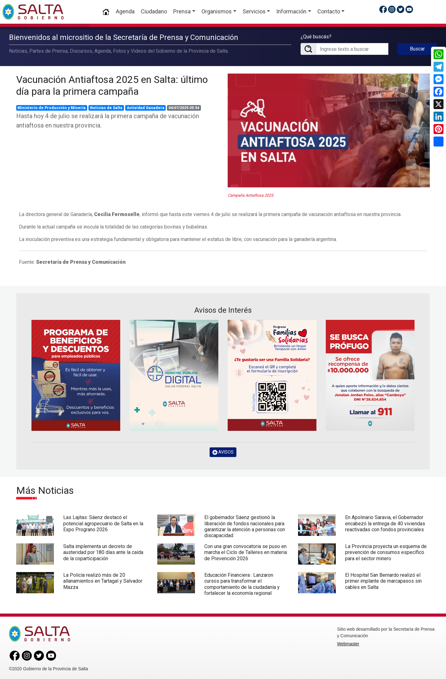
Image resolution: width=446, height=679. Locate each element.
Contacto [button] (328, 11)
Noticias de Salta (106, 107)
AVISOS (223, 451)
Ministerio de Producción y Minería (51, 107)
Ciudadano (154, 11)
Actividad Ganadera (145, 107)
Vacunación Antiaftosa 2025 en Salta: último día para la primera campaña (112, 85)
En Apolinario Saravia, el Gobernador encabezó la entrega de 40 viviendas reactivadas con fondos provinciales (385, 523)
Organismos (217, 11)
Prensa (182, 11)
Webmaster (348, 643)
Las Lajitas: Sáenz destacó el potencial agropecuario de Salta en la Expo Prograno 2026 (103, 523)
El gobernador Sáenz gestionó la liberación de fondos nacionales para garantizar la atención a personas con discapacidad (244, 526)
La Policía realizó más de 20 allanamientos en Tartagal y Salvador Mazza (102, 580)
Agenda (125, 11)
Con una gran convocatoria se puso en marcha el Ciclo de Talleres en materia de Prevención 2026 (245, 552)
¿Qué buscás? (316, 36)
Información (291, 11)
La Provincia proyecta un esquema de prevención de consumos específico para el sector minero (386, 552)
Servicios (254, 11)
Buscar (417, 48)
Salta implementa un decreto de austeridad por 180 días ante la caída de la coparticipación (103, 552)
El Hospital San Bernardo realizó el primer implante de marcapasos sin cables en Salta (383, 580)
